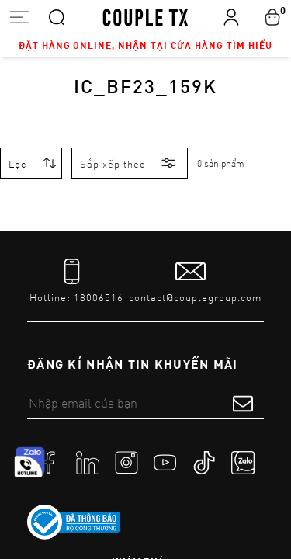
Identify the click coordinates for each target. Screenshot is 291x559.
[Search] (56, 16)
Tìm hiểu (249, 45)
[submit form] (243, 402)
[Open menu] (19, 16)
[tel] (76, 281)
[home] (145, 16)
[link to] (73, 522)
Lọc (17, 164)
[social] (49, 462)
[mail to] (195, 281)
